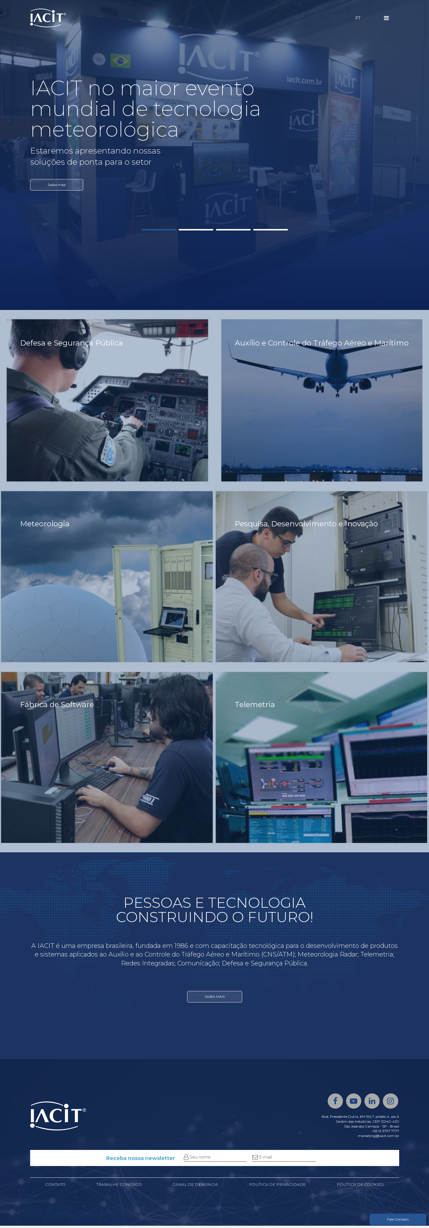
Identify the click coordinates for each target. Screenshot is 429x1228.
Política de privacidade (277, 1186)
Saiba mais (57, 185)
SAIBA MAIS (215, 1003)
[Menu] (386, 18)
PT (357, 18)
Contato (55, 1186)
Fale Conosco (398, 1219)
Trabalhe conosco (118, 1186)
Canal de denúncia (194, 1186)
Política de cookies (360, 1186)
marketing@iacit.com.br (378, 1138)
